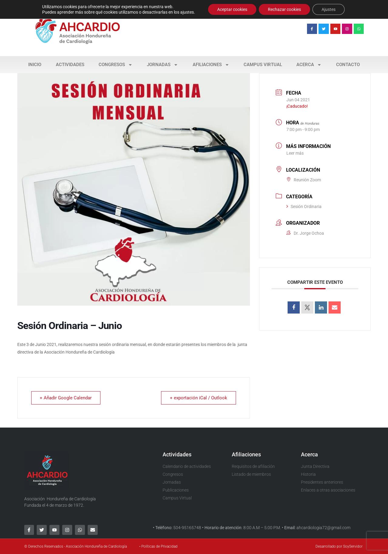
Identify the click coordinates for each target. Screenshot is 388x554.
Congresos (116, 64)
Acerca (309, 64)
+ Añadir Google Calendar (66, 398)
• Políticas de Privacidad (158, 546)
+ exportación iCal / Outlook (198, 398)
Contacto (348, 64)
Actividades (70, 64)
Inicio (34, 64)
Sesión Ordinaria (304, 206)
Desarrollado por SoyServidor (339, 546)
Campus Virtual (263, 64)
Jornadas (162, 64)
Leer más (295, 153)
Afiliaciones (211, 64)
